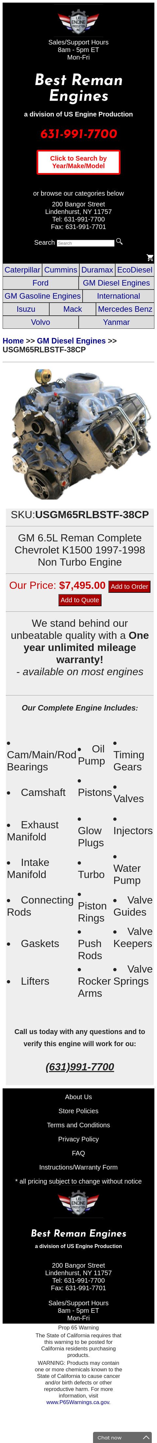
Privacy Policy (78, 1139)
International (118, 295)
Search (44, 242)
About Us (78, 1096)
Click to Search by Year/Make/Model (78, 162)
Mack (72, 309)
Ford (41, 282)
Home (13, 341)
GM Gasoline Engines (43, 295)
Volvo (40, 322)
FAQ (78, 1153)
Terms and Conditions (78, 1125)
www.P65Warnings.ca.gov (77, 1402)
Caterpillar (22, 269)
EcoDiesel (134, 269)
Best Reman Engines (78, 89)
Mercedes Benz (125, 309)
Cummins (60, 269)
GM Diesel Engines (116, 282)
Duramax (97, 269)
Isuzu (26, 309)
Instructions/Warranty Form (78, 1167)
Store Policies (78, 1111)
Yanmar (116, 322)
